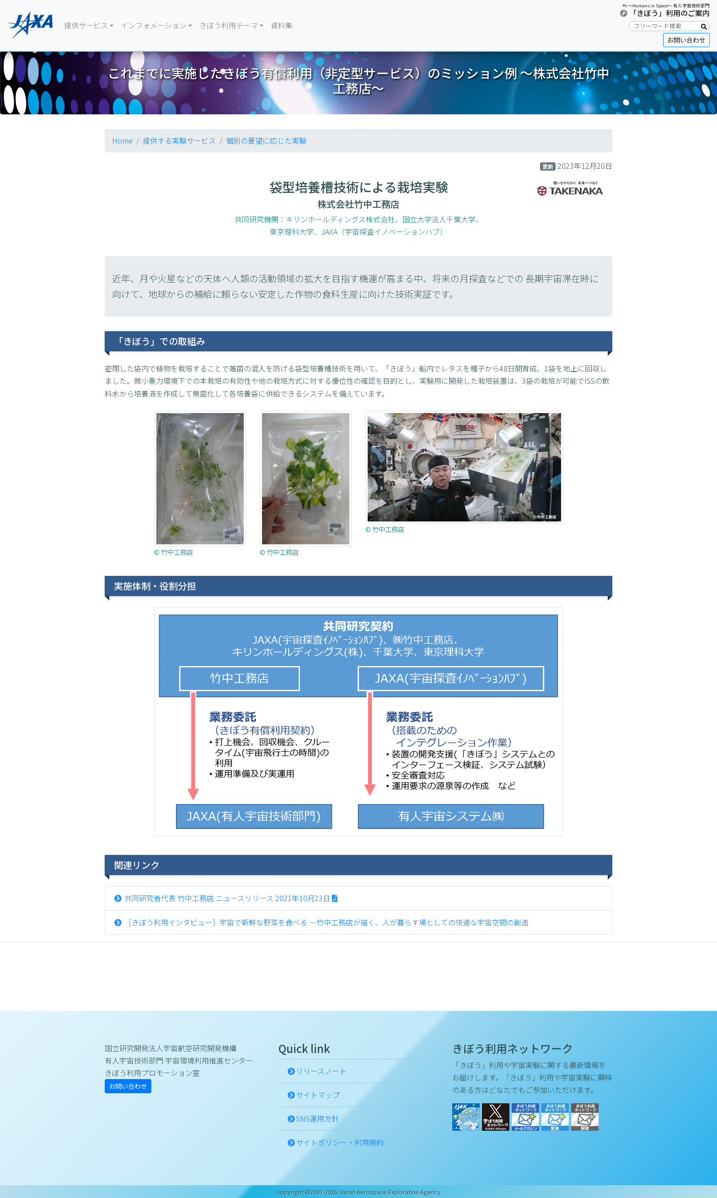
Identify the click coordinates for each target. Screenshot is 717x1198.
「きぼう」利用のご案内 (669, 12)
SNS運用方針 (317, 1118)
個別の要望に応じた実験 (266, 140)
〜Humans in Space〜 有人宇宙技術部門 (669, 5)
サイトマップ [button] (318, 1094)
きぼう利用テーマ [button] (228, 25)
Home (122, 140)
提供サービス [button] (86, 25)
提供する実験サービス (179, 140)
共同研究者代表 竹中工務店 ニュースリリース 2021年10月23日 (227, 897)
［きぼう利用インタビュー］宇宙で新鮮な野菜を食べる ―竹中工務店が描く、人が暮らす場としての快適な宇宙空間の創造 (326, 922)
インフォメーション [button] (154, 25)
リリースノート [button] (321, 1070)
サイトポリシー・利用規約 (340, 1142)
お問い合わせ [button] (686, 39)
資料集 (282, 25)
